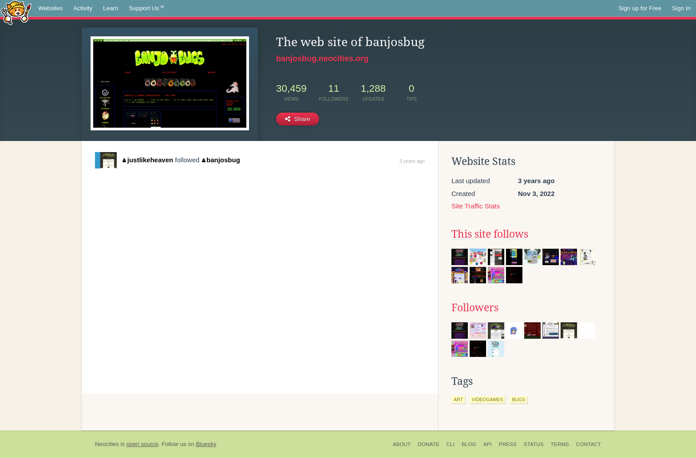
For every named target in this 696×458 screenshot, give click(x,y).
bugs (518, 399)
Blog (469, 444)
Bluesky (206, 444)
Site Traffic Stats (475, 206)
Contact (588, 444)
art (458, 399)
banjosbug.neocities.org (322, 58)
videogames (487, 399)
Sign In (681, 8)
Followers (474, 307)
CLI (451, 444)
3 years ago (412, 161)
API (487, 444)
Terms (560, 444)
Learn (111, 8)
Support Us (146, 8)
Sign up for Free (639, 8)
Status (534, 444)
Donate (428, 444)
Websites (50, 8)
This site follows (489, 234)
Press (508, 444)
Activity (82, 8)
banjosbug (221, 160)
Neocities (107, 444)
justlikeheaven (148, 160)
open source (142, 444)
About (402, 444)
